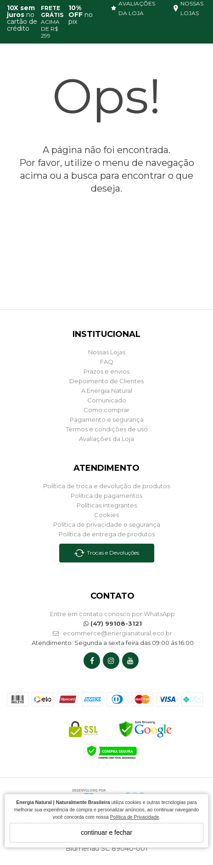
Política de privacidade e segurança (106, 524)
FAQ (106, 361)
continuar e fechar (106, 832)
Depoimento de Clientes (106, 381)
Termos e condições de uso (107, 429)
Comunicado (106, 400)
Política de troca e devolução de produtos (106, 486)
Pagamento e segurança (107, 419)
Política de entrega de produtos (107, 534)
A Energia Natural (106, 390)
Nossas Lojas (106, 352)
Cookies (106, 514)
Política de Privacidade (134, 817)
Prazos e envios (106, 371)
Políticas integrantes (107, 505)
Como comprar (106, 409)
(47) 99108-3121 (113, 623)
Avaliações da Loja (106, 438)
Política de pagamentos (106, 495)
